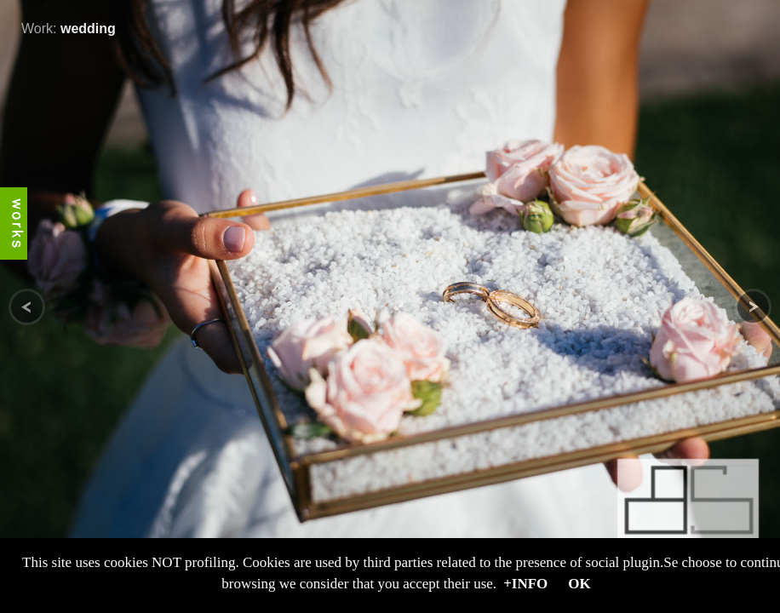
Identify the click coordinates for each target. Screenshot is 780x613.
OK (579, 584)
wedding (88, 28)
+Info (525, 584)
